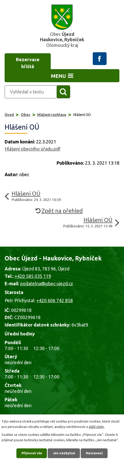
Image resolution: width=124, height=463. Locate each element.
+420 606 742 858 (54, 300)
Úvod (9, 115)
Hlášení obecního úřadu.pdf (32, 148)
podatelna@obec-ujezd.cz (46, 283)
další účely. (97, 426)
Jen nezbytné (64, 453)
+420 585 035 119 (33, 276)
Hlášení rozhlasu (51, 115)
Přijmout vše (32, 453)
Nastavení (94, 453)
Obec (25, 115)
